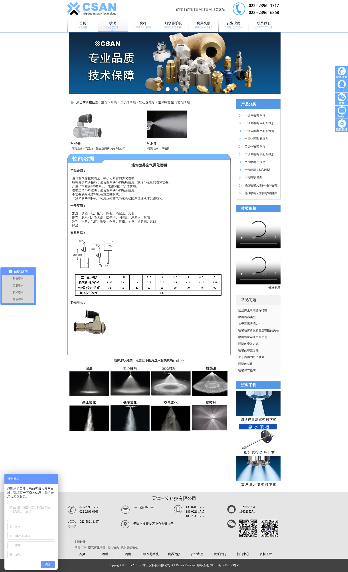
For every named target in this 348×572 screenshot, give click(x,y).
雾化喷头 (113, 547)
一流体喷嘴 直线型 (256, 138)
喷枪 (128, 554)
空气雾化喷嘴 (96, 547)
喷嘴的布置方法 (248, 350)
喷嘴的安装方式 (248, 343)
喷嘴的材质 (245, 363)
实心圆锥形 (147, 102)
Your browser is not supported (258, 231)
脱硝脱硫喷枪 (129, 547)
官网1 (180, 9)
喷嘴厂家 (80, 547)
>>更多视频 (273, 287)
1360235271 (247, 511)
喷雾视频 (174, 554)
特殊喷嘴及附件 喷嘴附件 (261, 193)
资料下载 (266, 554)
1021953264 (247, 507)
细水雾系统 (151, 554)
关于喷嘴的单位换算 (251, 357)
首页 (82, 554)
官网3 (199, 9)
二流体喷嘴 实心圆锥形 (259, 154)
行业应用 (197, 554)
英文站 (220, 9)
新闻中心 (243, 554)
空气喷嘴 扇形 (254, 177)
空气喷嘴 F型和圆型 (257, 169)
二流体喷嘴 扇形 (255, 146)
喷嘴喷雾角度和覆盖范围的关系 (258, 330)
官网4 (209, 9)
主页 (104, 102)
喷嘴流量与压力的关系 (252, 337)
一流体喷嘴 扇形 (255, 115)
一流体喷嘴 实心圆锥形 (259, 123)
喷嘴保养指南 (247, 370)
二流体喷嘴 (128, 102)
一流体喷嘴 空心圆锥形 (259, 131)
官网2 (190, 9)
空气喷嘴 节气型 (255, 162)
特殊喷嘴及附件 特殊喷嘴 (261, 185)
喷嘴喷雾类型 (247, 317)
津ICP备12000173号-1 (224, 565)
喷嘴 (114, 102)
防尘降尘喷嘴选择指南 (252, 310)
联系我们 (220, 554)
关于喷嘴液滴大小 (249, 323)
